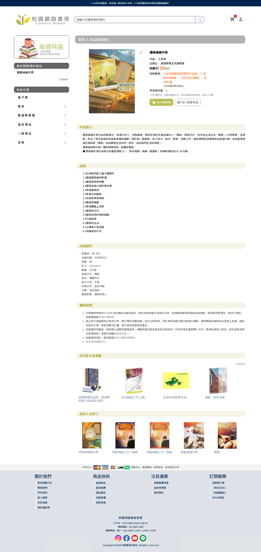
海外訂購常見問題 (124, 337)
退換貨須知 (120, 333)
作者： (154, 59)
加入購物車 (161, 102)
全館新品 (101, 482)
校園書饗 (101, 497)
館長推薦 (101, 487)
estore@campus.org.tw (135, 522)
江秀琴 (162, 59)
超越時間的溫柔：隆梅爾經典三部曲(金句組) (94, 399)
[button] (141, 52)
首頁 (81, 39)
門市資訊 (42, 492)
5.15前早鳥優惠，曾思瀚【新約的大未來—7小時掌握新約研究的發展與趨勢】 (130, 3)
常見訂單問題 (106, 317)
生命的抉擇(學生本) (175, 397)
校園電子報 (218, 482)
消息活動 (42, 502)
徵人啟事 (42, 497)
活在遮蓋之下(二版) (133, 397)
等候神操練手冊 (88, 452)
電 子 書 (23, 97)
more (239, 363)
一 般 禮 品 (24, 133)
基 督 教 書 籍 (26, 115)
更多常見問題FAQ (96, 341)
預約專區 (159, 492)
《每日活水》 (219, 487)
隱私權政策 (43, 507)
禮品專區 (101, 492)
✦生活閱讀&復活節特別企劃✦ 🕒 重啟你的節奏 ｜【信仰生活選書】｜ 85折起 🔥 (185, 78)
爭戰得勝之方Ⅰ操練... (160, 452)
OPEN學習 (218, 497)
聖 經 (21, 106)
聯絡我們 (42, 487)
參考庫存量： (157, 90)
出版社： (155, 63)
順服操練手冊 (189, 452)
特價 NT (154, 68)
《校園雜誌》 (219, 492)
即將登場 (101, 502)
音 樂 (21, 142)
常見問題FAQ (44, 482)
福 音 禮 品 (24, 124)
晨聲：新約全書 (215, 397)
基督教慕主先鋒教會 (173, 63)
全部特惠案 (160, 487)
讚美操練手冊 (25, 72)
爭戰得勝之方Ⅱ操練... (126, 452)
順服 (217, 452)
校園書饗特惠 (161, 482)
